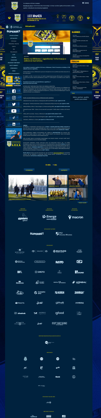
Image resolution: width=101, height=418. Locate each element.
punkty (86, 97)
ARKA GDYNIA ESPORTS (13, 73)
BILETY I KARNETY (14, 65)
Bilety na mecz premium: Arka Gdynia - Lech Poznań (79, 88)
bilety (75, 97)
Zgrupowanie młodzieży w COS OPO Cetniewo (20, 199)
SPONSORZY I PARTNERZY (14, 62)
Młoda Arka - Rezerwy (14, 43)
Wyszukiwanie (13, 51)
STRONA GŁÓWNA (13, 35)
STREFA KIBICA (13, 68)
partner (80, 97)
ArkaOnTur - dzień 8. (74, 199)
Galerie (14, 46)
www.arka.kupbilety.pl (58, 152)
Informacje (13, 41)
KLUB (14, 54)
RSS (14, 49)
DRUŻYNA (13, 57)
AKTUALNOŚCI (13, 38)
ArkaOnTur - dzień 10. (74, 186)
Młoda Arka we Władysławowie (80, 46)
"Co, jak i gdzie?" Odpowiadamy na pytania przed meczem (80, 72)
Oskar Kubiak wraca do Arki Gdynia (81, 36)
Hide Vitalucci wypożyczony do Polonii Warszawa (80, 51)
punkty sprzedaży (81, 99)
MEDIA (13, 70)
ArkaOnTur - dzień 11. (54, 186)
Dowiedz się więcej (28, 5)
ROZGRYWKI (14, 60)
